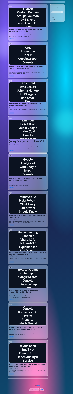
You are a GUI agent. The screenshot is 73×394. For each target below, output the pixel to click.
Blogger (38, 385)
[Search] (62, 12)
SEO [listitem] (10, 6)
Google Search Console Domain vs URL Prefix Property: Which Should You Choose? (26, 328)
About (37, 389)
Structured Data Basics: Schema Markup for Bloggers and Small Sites (25, 105)
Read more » (12, 38)
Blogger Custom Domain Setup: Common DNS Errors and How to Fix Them (26, 30)
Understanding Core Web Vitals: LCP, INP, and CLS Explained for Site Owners (27, 254)
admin (42, 389)
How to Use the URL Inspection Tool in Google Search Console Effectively (25, 67)
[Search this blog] (56, 12)
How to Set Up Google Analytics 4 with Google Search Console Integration (25, 179)
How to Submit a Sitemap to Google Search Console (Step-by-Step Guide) (24, 291)
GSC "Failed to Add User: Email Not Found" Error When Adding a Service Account (27, 365)
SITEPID (10, 1)
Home (35, 389)
